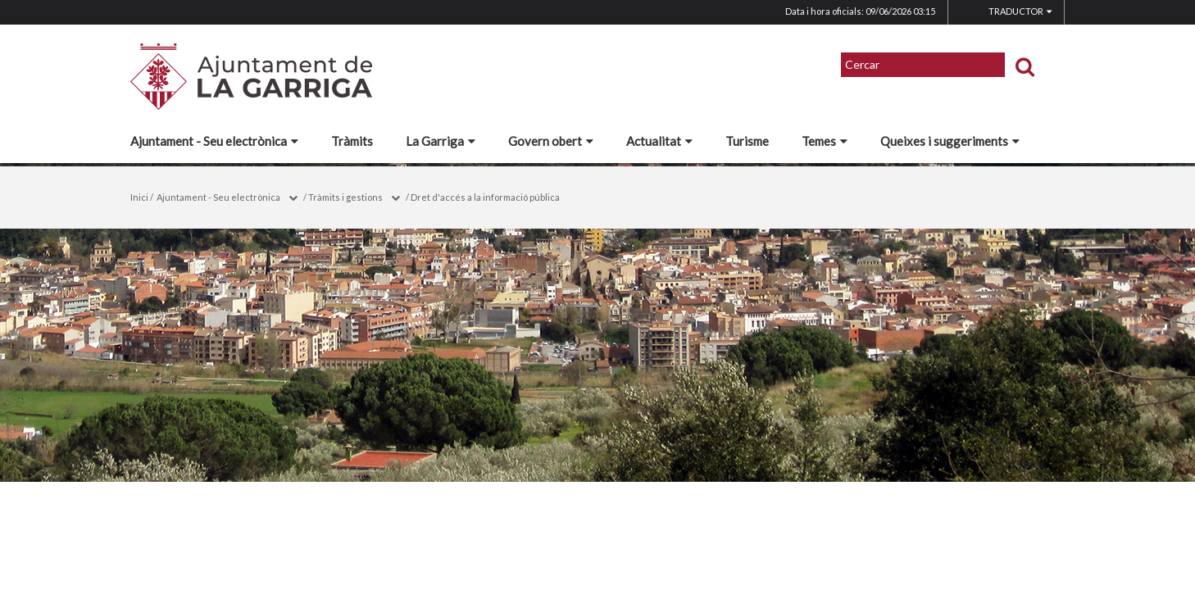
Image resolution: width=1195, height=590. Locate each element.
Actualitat (659, 141)
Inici (139, 197)
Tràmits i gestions (345, 197)
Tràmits (352, 141)
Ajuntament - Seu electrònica (214, 141)
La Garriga (440, 141)
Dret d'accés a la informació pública (485, 197)
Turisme (747, 141)
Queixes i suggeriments (950, 141)
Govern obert (550, 141)
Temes (824, 141)
